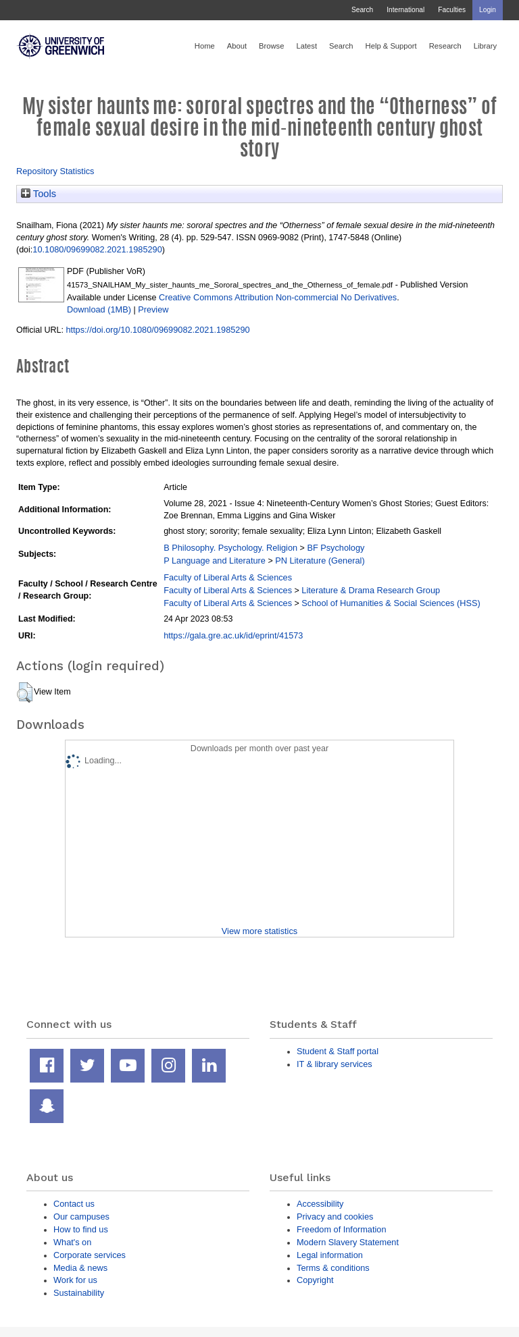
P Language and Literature (215, 560)
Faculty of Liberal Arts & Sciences (228, 577)
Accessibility (320, 1204)
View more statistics (259, 931)
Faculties (452, 9)
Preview (153, 309)
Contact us (74, 1204)
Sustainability (78, 1293)
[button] (24, 692)
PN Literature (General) (320, 560)
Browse (271, 46)
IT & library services (334, 1064)
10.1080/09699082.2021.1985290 (97, 249)
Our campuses (81, 1216)
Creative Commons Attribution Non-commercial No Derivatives (278, 297)
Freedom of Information (342, 1229)
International (405, 9)
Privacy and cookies (335, 1216)
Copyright (315, 1280)
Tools (38, 193)
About (237, 46)
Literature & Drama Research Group (370, 590)
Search (362, 9)
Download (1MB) (99, 309)
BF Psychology (335, 548)
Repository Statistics (55, 171)
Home (205, 46)
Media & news (80, 1268)
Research (445, 46)
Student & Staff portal (337, 1051)
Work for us (75, 1280)
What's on (72, 1242)
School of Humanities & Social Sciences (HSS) (390, 603)
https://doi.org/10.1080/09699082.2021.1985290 (157, 330)
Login (487, 9)
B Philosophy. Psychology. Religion (230, 548)
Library (485, 46)
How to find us (80, 1229)
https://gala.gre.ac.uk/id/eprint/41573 (233, 635)
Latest (306, 46)
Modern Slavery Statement (348, 1242)
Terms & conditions (333, 1268)
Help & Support (391, 46)
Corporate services (89, 1255)
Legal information (330, 1255)
